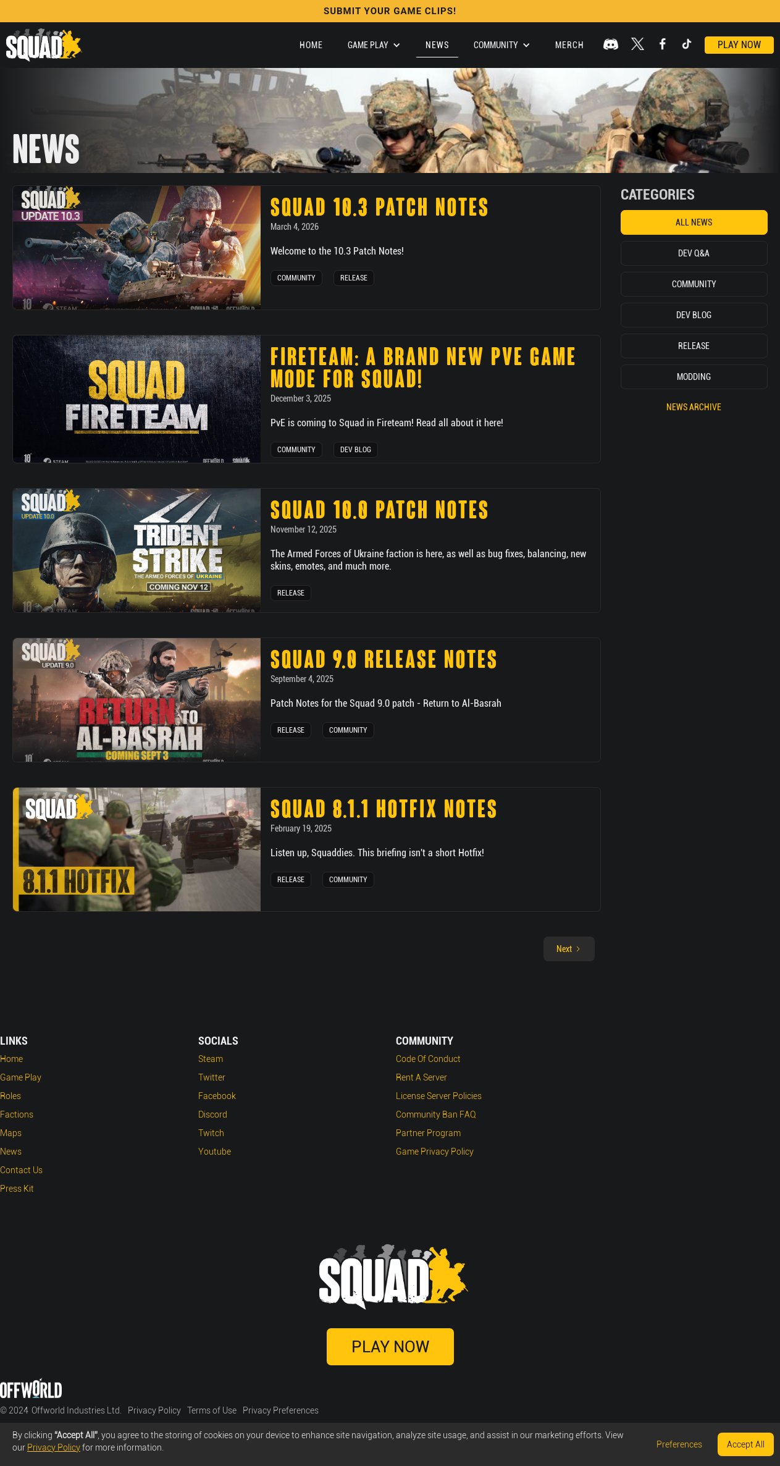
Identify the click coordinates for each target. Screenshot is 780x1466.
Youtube (214, 1151)
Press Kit (17, 1189)
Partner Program (428, 1133)
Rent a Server (421, 1077)
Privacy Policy (154, 1410)
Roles (10, 1096)
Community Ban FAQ (436, 1114)
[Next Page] (569, 949)
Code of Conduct (428, 1059)
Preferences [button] (679, 1444)
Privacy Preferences (281, 1410)
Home (311, 45)
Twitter (211, 1077)
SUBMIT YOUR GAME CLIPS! (390, 11)
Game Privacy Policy (435, 1151)
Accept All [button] (746, 1444)
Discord (212, 1114)
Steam (210, 1059)
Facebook (217, 1096)
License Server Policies (439, 1096)
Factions (16, 1114)
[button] (374, 45)
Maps (11, 1133)
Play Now (739, 45)
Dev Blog (355, 449)
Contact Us (21, 1170)
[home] (44, 45)
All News (694, 222)
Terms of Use (212, 1410)
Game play (20, 1077)
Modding (694, 377)
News (437, 45)
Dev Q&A (694, 253)
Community (296, 278)
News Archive (693, 407)
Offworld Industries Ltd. (76, 1410)
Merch (569, 45)
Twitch (211, 1133)
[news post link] (137, 248)
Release (353, 278)
